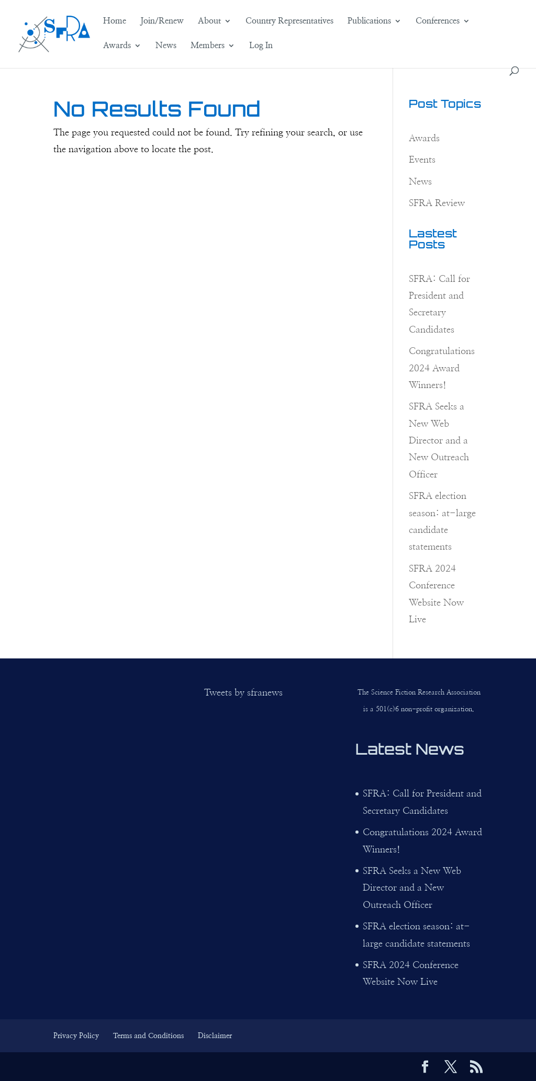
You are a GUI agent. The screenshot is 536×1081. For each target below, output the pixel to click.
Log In (261, 46)
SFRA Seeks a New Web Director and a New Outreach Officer (439, 441)
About (209, 21)
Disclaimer (215, 1036)
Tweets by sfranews (243, 693)
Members (208, 46)
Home (114, 21)
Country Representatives (289, 21)
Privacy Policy (76, 1036)
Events (422, 160)
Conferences (438, 21)
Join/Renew (162, 21)
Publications (369, 21)
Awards (117, 46)
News (165, 46)
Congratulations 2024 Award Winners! (442, 368)
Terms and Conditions (148, 1036)
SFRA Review (437, 203)
